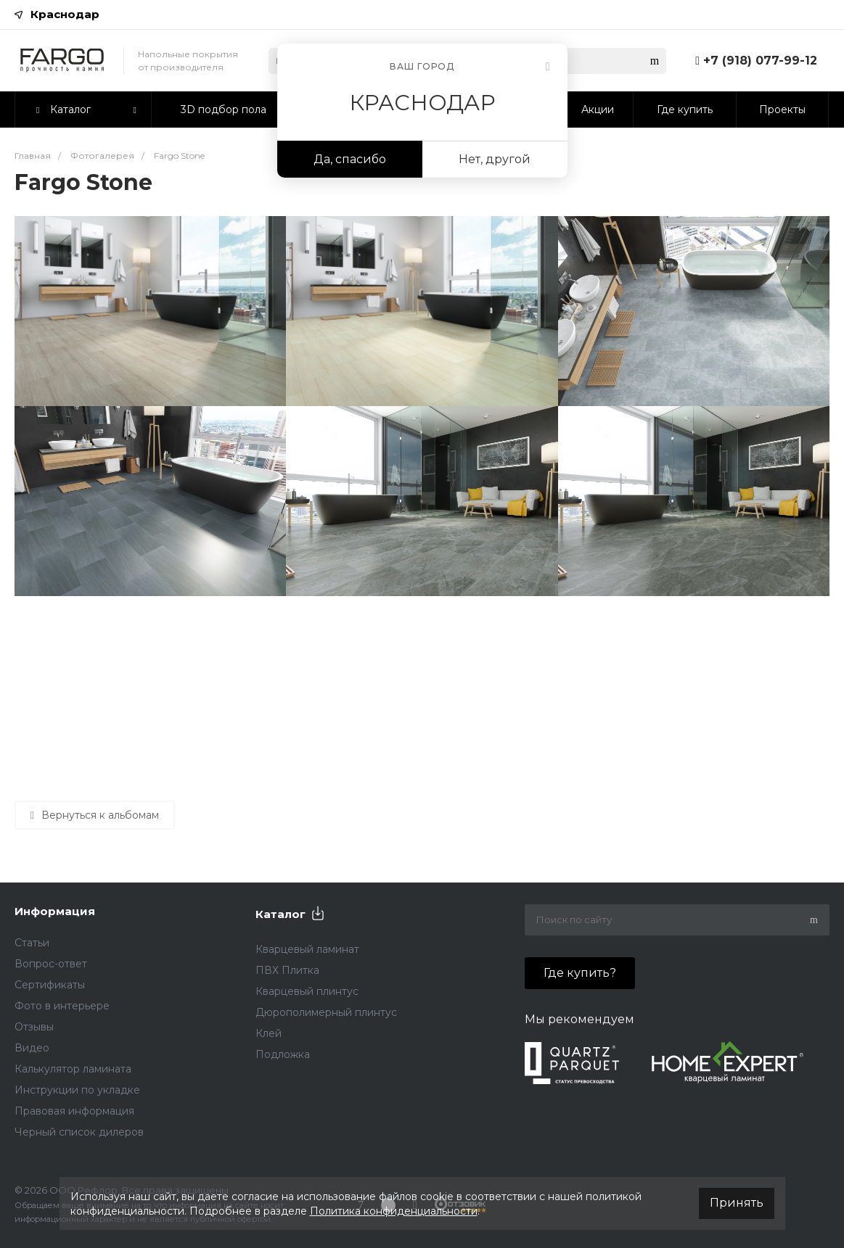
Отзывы (34, 1026)
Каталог (280, 914)
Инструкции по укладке (77, 1089)
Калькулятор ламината (73, 1068)
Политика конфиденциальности (394, 1211)
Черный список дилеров (79, 1132)
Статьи (32, 942)
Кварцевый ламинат (307, 949)
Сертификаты (50, 984)
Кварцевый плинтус (307, 991)
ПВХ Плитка (287, 970)
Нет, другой (494, 159)
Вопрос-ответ (51, 963)
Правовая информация (74, 1110)
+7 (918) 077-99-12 (760, 60)
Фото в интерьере (62, 1005)
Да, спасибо (350, 159)
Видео (32, 1047)
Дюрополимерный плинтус (326, 1012)
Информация (55, 911)
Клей (268, 1033)
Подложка (282, 1054)
